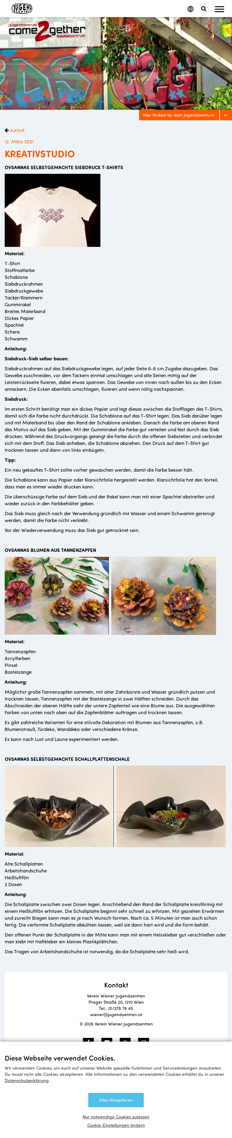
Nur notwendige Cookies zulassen (116, 1117)
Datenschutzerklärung (27, 1080)
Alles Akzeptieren (116, 1100)
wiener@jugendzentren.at (116, 1014)
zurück (17, 130)
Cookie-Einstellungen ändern (116, 1125)
